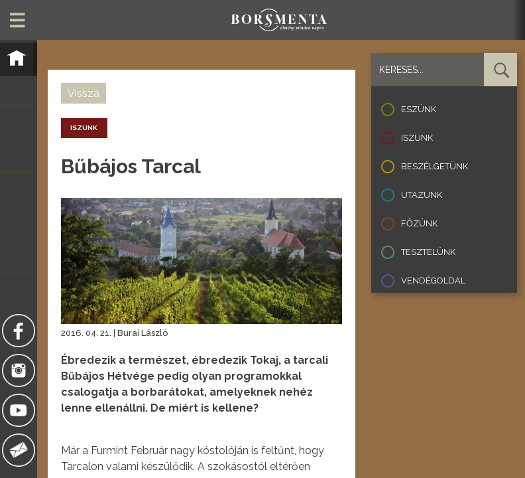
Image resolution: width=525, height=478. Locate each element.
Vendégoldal (433, 280)
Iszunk (417, 138)
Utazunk (421, 195)
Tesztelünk (428, 252)
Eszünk (418, 109)
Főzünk (419, 223)
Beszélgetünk (434, 166)
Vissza (83, 93)
